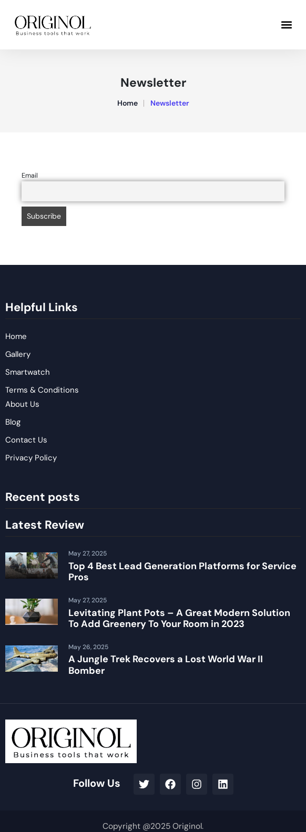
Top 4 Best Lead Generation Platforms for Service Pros (182, 572)
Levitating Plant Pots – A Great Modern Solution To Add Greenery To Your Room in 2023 (179, 619)
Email (30, 175)
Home (127, 103)
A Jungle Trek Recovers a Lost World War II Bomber (165, 665)
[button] (286, 24)
